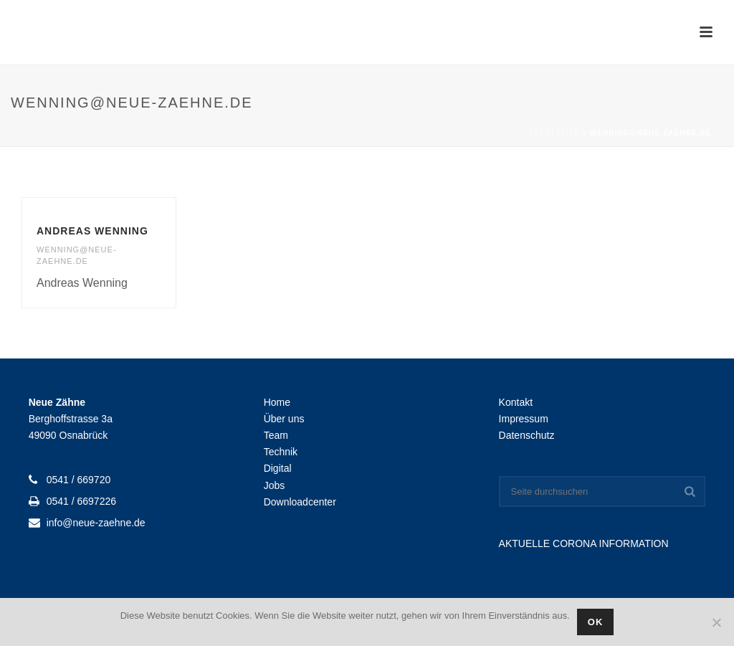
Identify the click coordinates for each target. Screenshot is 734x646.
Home (277, 402)
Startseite (553, 133)
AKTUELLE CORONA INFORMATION (584, 543)
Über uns (284, 418)
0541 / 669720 (79, 479)
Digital (278, 468)
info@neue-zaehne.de (96, 522)
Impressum (523, 418)
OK (596, 622)
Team (276, 435)
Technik (280, 451)
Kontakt (516, 402)
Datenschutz (527, 435)
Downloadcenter (300, 502)
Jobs (274, 485)
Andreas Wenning (92, 231)
